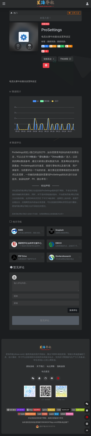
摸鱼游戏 (30, 366)
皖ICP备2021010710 (47, 426)
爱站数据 (43, 156)
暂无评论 (18, 267)
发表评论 (73, 310)
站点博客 (51, 366)
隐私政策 (61, 366)
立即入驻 (74, 13)
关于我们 (40, 366)
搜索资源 (45, 24)
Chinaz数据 (57, 156)
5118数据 (31, 156)
